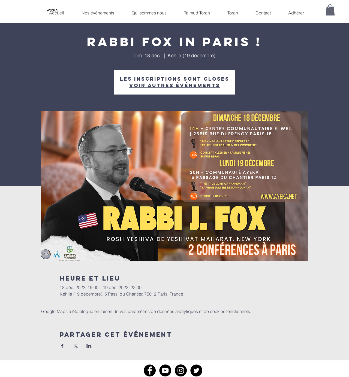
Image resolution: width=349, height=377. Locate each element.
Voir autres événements (174, 85)
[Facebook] (150, 370)
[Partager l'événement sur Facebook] (62, 346)
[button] (98, 10)
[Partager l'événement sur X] (75, 346)
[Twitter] (196, 370)
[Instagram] (181, 370)
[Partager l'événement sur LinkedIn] (89, 346)
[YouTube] (165, 370)
